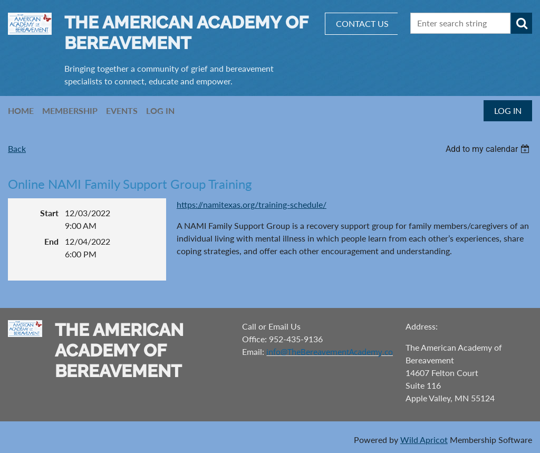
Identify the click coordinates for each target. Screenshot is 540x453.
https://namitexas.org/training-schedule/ (251, 204)
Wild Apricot (424, 440)
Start (49, 213)
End (51, 241)
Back (17, 148)
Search (521, 23)
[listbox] (489, 149)
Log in (508, 110)
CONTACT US (362, 23)
